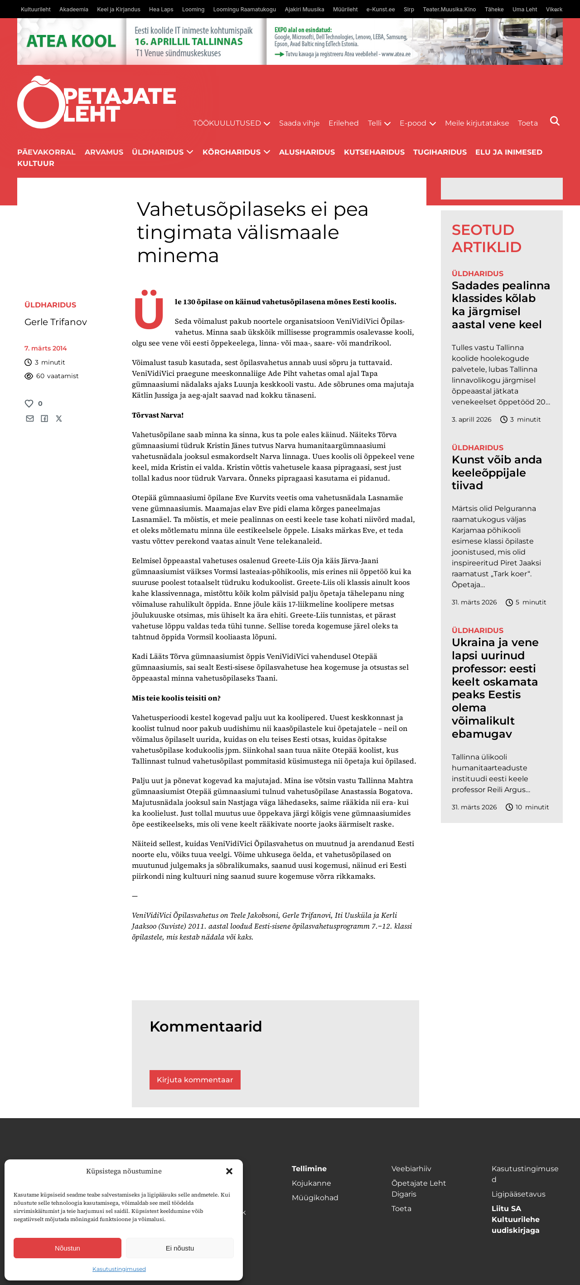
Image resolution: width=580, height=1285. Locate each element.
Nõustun (67, 1248)
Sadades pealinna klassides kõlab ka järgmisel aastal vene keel (501, 305)
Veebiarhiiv (411, 1168)
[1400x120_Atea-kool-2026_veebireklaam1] (289, 41)
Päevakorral (46, 152)
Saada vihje (299, 123)
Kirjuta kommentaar (195, 1080)
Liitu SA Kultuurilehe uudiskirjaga (516, 1219)
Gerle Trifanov (55, 321)
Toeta (528, 123)
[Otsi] (555, 121)
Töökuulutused (227, 123)
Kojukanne (311, 1183)
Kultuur (35, 163)
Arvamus (104, 152)
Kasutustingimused (119, 1269)
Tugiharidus (440, 152)
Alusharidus (307, 152)
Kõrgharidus (232, 152)
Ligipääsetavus (519, 1194)
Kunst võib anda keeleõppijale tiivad (497, 472)
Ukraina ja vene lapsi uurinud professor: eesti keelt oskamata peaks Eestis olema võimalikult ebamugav (495, 688)
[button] (229, 1171)
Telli (375, 123)
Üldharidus (158, 152)
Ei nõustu (180, 1248)
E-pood (413, 123)
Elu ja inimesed (508, 152)
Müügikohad (315, 1197)
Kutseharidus (374, 152)
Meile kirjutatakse (477, 123)
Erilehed (344, 123)
